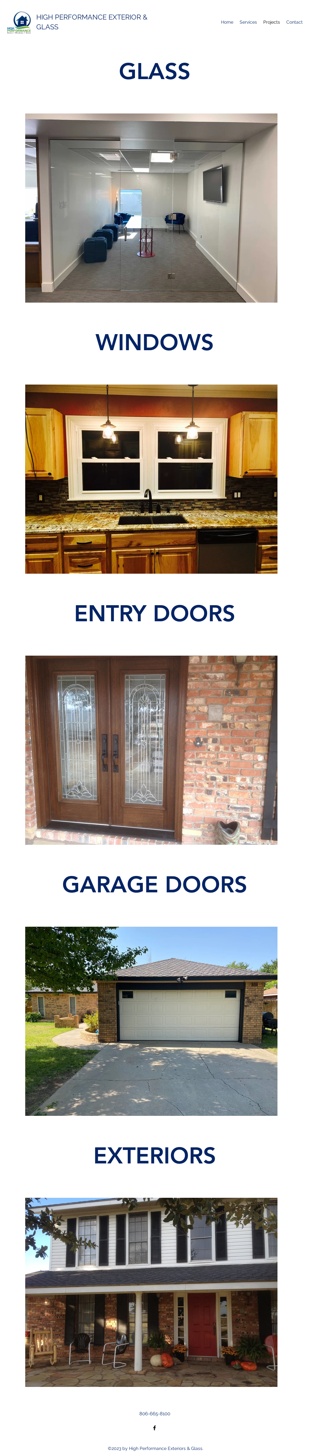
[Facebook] (154, 1428)
